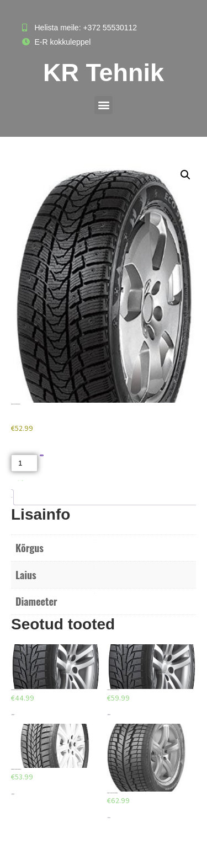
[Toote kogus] (24, 463)
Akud (18, 480)
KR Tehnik (103, 72)
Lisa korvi (41, 455)
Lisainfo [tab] (11, 497)
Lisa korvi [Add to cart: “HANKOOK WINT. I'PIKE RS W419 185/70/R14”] (109, 714)
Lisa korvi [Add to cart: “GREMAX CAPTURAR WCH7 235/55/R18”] (109, 817)
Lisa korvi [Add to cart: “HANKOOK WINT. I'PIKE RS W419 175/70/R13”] (13, 714)
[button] (103, 105)
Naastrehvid (21, 480)
